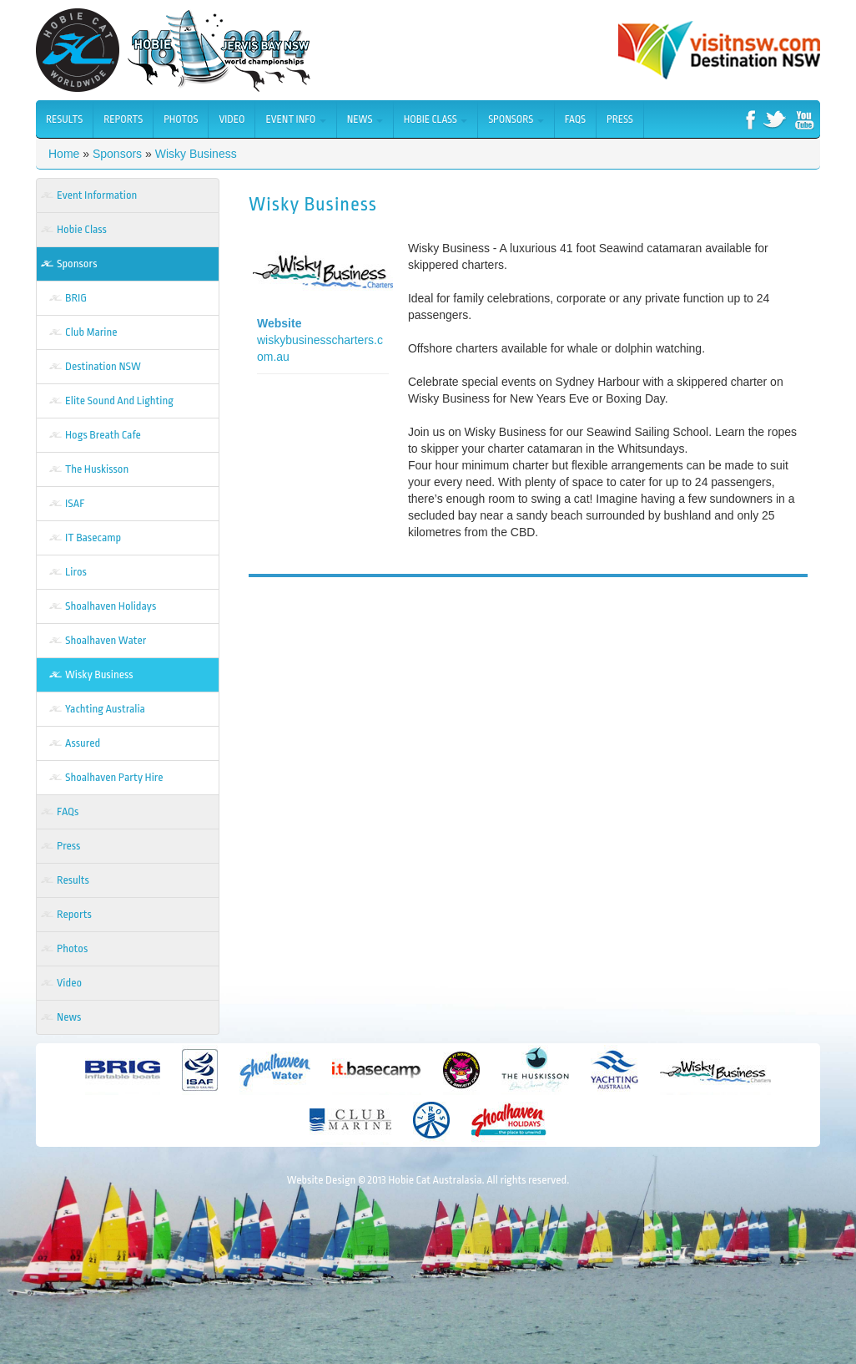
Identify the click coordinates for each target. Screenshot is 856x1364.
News (365, 119)
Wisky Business (196, 153)
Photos (181, 119)
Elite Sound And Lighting (119, 400)
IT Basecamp (93, 537)
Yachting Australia (105, 708)
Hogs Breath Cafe (103, 434)
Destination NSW (103, 366)
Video (231, 119)
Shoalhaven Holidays (110, 606)
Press (620, 119)
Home (63, 153)
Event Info (295, 119)
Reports (123, 119)
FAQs (575, 119)
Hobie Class (435, 119)
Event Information (97, 195)
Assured (82, 743)
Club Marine (91, 332)
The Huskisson (96, 469)
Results (64, 119)
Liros (76, 571)
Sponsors (516, 119)
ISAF (75, 503)
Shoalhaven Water (105, 640)
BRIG (76, 298)
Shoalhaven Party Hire (114, 777)
